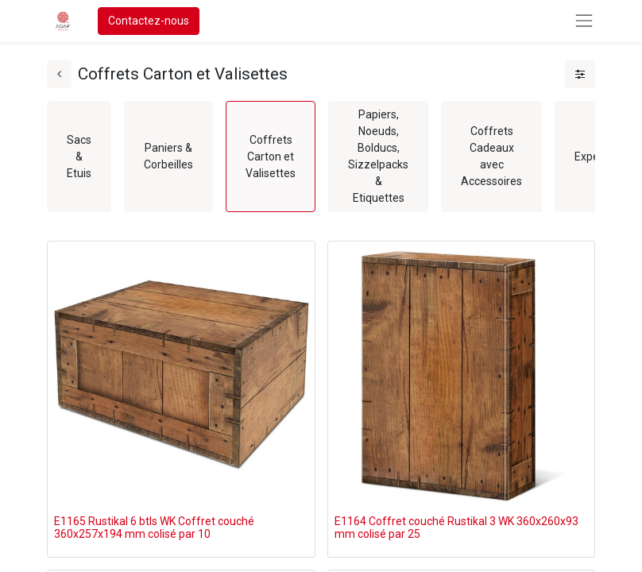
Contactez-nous (148, 20)
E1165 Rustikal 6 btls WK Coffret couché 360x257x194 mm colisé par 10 (154, 528)
